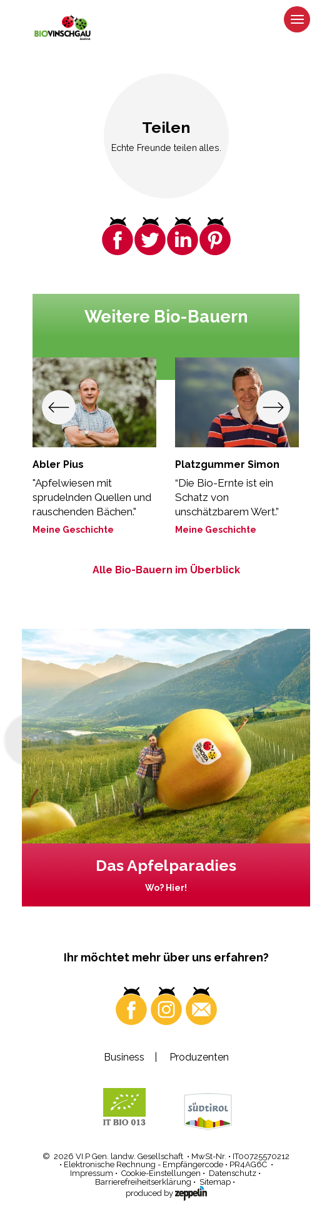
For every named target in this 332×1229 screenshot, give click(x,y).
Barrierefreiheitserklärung (143, 1182)
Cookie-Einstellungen (161, 1173)
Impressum (91, 1173)
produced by (166, 1192)
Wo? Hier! (166, 888)
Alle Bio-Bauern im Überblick (166, 570)
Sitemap (215, 1182)
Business (124, 1057)
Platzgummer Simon (227, 464)
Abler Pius (58, 464)
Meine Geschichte (73, 530)
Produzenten (199, 1057)
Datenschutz (232, 1173)
